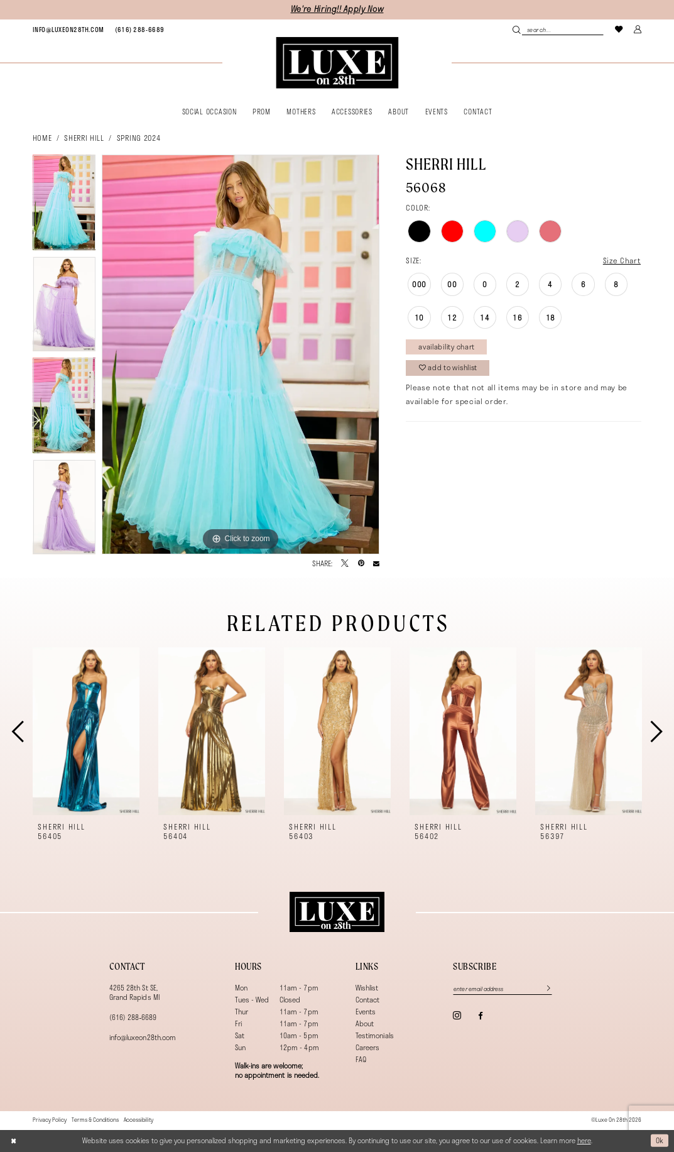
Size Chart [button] (622, 260)
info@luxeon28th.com (142, 1037)
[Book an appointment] (68, 29)
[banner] (337, 63)
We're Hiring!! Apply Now (337, 9)
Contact (367, 999)
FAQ (361, 1059)
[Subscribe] (545, 989)
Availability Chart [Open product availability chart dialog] (447, 346)
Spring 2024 (138, 137)
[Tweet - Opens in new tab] (345, 564)
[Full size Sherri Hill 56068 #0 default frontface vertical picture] (240, 354)
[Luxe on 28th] (337, 912)
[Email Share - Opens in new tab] (376, 564)
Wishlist (367, 987)
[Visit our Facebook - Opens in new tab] (480, 1016)
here (584, 1140)
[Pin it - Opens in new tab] (361, 564)
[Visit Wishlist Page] (618, 29)
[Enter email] (503, 989)
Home (42, 137)
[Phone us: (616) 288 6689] (139, 29)
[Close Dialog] (13, 1140)
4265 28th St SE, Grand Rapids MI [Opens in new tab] (134, 992)
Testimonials (375, 1035)
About (365, 1023)
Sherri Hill (84, 137)
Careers (367, 1047)
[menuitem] (68, 29)
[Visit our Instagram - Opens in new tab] (457, 1015)
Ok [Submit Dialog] (660, 1140)
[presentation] (86, 731)
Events (366, 1011)
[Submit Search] (517, 29)
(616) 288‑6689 (133, 1017)
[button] (637, 29)
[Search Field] (558, 29)
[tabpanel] (64, 205)
